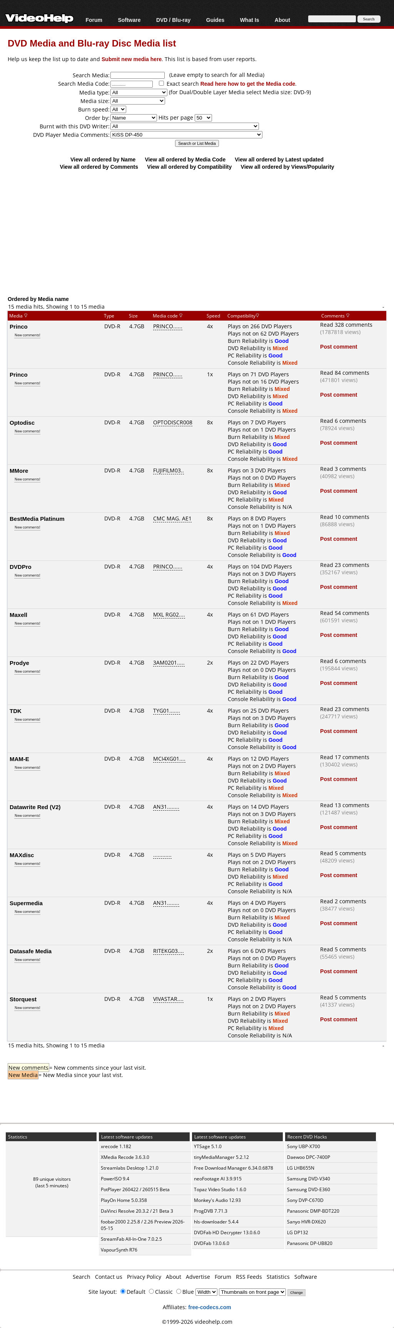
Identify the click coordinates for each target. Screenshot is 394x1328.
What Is (249, 19)
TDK (16, 711)
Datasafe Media (31, 951)
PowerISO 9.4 (115, 1178)
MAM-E (19, 759)
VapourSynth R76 (119, 1250)
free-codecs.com (209, 1307)
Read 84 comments (344, 372)
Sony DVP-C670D (305, 1200)
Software (129, 19)
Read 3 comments (343, 468)
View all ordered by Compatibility (189, 166)
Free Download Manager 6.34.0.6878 (233, 1168)
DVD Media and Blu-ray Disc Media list (92, 43)
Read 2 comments (343, 901)
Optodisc (22, 422)
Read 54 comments (344, 613)
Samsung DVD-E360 (308, 1189)
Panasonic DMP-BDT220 (313, 1211)
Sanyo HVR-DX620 (306, 1221)
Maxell (18, 614)
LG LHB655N (300, 1168)
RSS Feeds (249, 1276)
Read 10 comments (344, 516)
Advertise (198, 1276)
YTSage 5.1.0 (208, 1146)
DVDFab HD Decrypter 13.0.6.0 (227, 1232)
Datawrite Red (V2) (35, 807)
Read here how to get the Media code (248, 83)
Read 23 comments (344, 564)
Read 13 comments (344, 805)
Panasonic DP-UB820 (309, 1243)
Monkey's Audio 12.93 (217, 1200)
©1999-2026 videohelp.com (197, 1321)
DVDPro (21, 566)
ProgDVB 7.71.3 (210, 1211)
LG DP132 (297, 1232)
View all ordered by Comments (99, 166)
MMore (19, 470)
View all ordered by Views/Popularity (287, 166)
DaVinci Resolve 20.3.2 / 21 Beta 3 (137, 1211)
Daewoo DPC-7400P (308, 1157)
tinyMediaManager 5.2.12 (221, 1157)
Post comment (338, 346)
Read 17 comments (344, 757)
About (282, 19)
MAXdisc (22, 855)
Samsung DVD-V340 (308, 1178)
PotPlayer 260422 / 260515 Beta (135, 1189)
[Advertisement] (201, 232)
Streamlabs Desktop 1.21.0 (130, 1168)
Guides (215, 19)
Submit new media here (132, 59)
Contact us (108, 1276)
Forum (93, 19)
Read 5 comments (343, 853)
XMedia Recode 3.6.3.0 (125, 1157)
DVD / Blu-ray (173, 19)
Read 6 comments (343, 420)
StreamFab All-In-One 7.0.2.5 (131, 1239)
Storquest (23, 999)
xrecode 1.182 (116, 1146)
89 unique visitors (52, 1179)
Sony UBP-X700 (303, 1146)
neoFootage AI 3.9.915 (218, 1178)
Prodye (19, 662)
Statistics (278, 1276)
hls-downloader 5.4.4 (216, 1221)
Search (81, 1276)
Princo (19, 326)
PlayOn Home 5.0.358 (124, 1200)
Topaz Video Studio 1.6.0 (220, 1189)
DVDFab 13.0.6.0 (211, 1243)
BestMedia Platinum (37, 518)
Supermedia (26, 903)
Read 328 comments (346, 324)
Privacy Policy (144, 1276)
